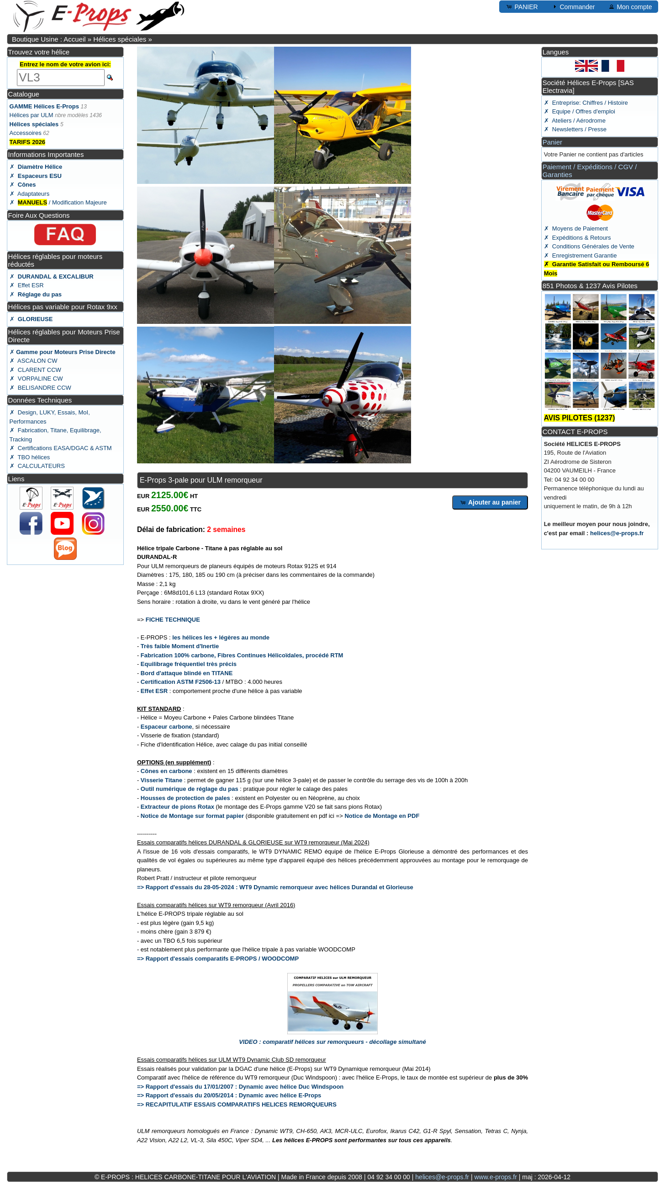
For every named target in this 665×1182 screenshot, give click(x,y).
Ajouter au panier (490, 502)
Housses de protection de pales (185, 798)
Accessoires (26, 132)
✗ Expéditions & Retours (577, 237)
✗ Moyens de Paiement (576, 228)
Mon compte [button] (630, 6)
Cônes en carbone (166, 771)
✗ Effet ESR (27, 285)
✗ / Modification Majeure (58, 202)
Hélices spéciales (119, 39)
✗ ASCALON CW (34, 360)
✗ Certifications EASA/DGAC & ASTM (61, 448)
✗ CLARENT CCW (35, 369)
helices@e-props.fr (617, 533)
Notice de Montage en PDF (381, 815)
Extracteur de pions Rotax (177, 806)
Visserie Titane (161, 780)
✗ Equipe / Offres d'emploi (579, 111)
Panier (552, 142)
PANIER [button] (522, 6)
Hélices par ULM (31, 115)
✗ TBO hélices (30, 457)
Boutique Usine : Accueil (49, 39)
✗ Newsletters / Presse (575, 129)
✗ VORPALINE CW (36, 378)
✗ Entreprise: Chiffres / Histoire (586, 102)
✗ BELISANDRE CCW (40, 387)
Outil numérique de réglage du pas (189, 788)
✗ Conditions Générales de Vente (589, 246)
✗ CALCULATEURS (37, 465)
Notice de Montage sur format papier (192, 815)
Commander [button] (573, 6)
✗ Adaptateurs (30, 193)
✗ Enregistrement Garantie (580, 255)
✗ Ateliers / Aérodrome (575, 120)
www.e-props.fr (495, 1177)
